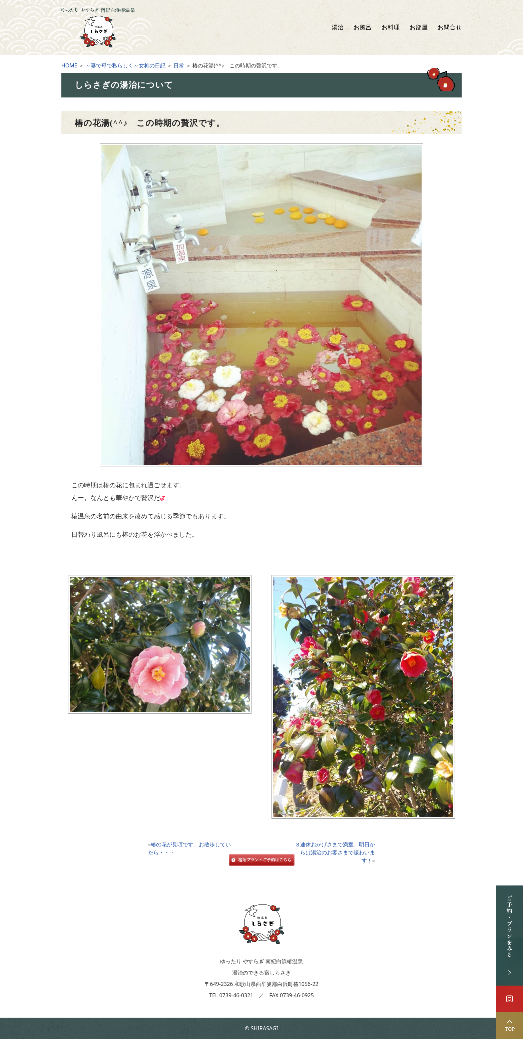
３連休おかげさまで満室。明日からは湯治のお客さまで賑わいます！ (335, 852)
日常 (178, 65)
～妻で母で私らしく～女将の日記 (125, 65)
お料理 (391, 27)
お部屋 (419, 27)
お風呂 (363, 27)
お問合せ (450, 27)
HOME (69, 65)
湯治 (338, 27)
